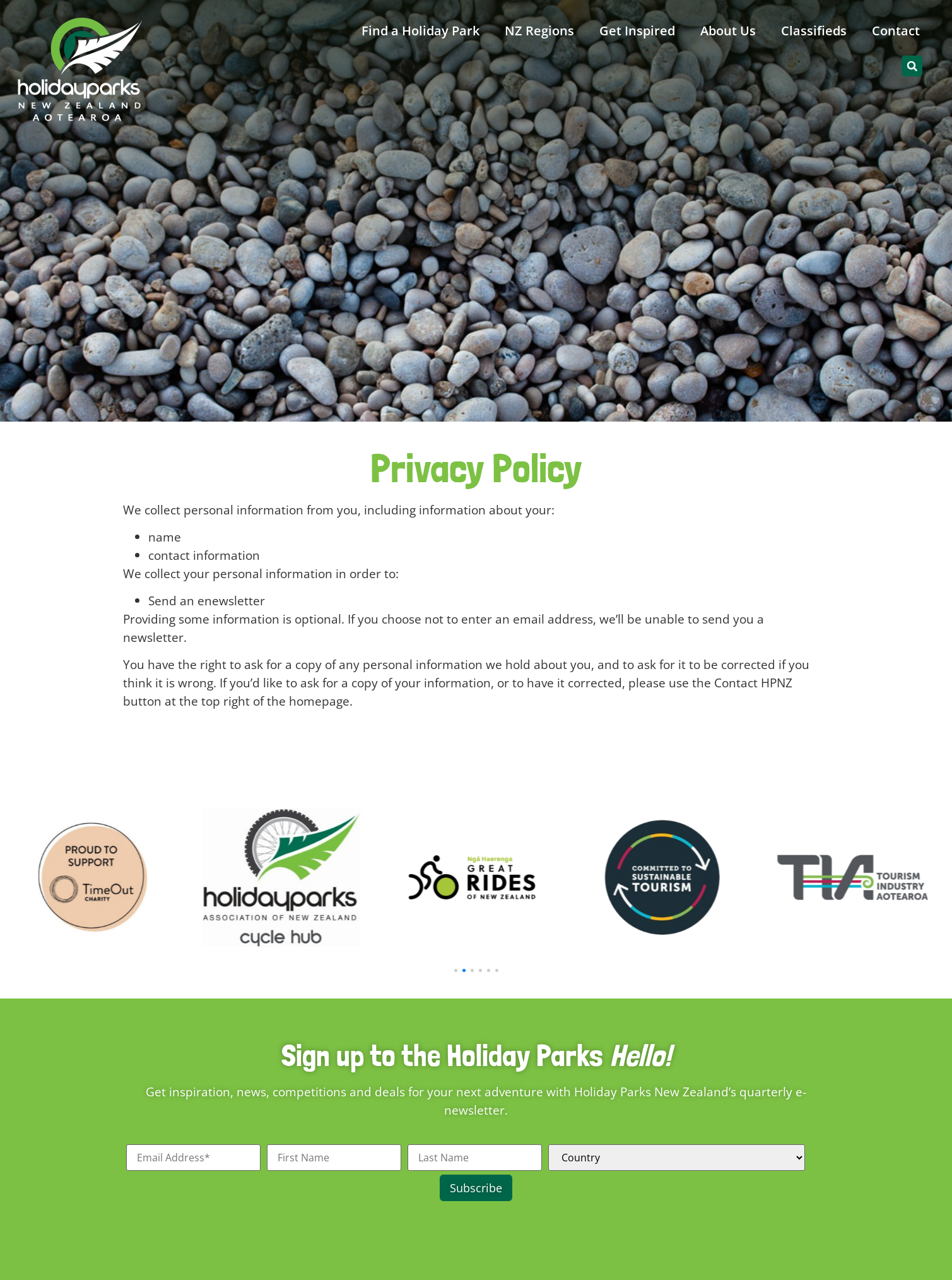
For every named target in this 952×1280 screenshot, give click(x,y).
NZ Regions (539, 30)
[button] (912, 66)
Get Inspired (637, 30)
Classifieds (814, 30)
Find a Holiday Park (420, 30)
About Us (728, 30)
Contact (896, 30)
